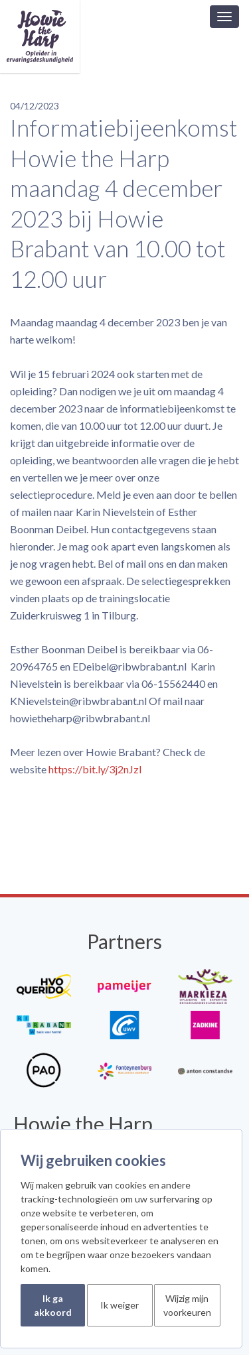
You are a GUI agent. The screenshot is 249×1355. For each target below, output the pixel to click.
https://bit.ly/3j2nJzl (94, 769)
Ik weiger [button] (119, 1305)
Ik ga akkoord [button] (53, 1305)
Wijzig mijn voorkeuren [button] (187, 1305)
